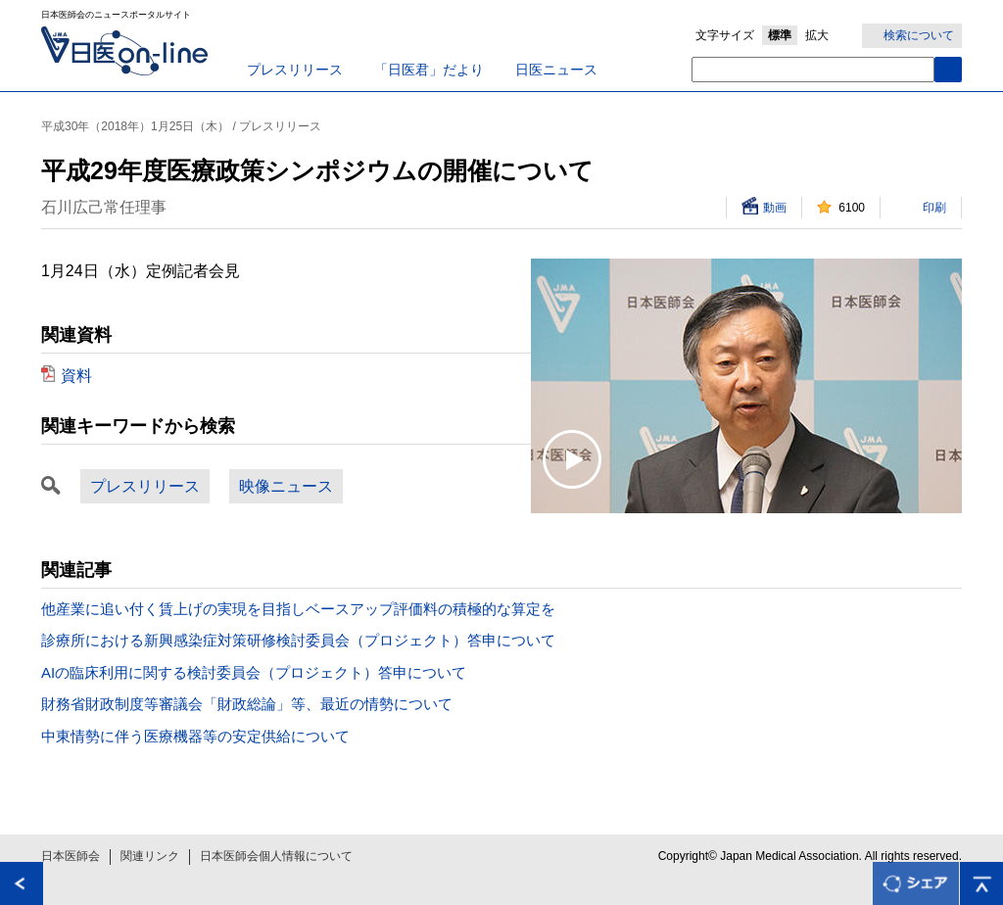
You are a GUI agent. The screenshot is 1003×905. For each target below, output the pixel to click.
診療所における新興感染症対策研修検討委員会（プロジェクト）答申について (298, 640)
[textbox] (813, 69)
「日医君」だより (429, 69)
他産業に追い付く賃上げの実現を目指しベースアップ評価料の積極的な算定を (298, 608)
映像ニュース (286, 486)
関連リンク (149, 856)
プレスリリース (295, 69)
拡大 (817, 35)
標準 (779, 35)
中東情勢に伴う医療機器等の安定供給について (195, 736)
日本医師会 (70, 856)
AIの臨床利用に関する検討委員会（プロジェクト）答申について (253, 672)
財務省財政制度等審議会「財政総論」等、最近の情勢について (247, 703)
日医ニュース (556, 69)
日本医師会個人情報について (276, 856)
